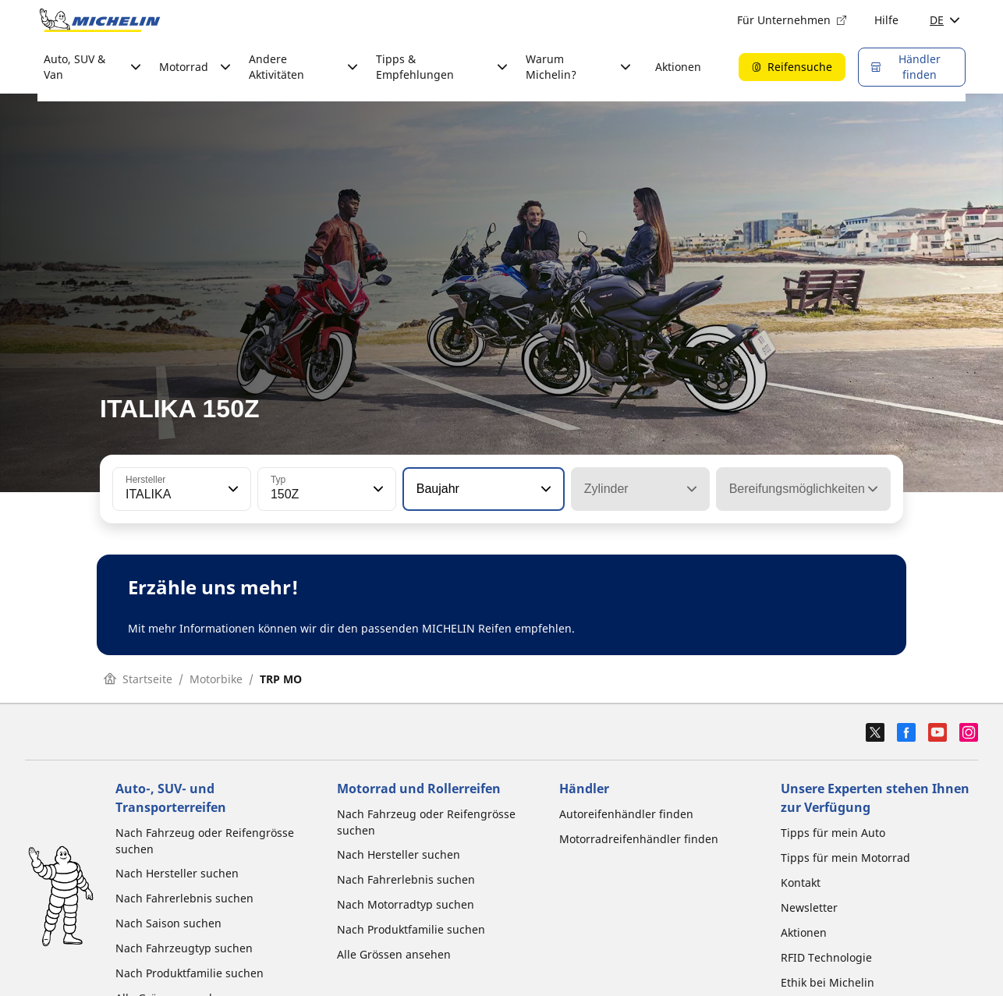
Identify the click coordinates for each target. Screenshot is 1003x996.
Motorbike (216, 679)
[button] (231, 489)
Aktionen (678, 66)
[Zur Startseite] (99, 20)
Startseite (138, 679)
